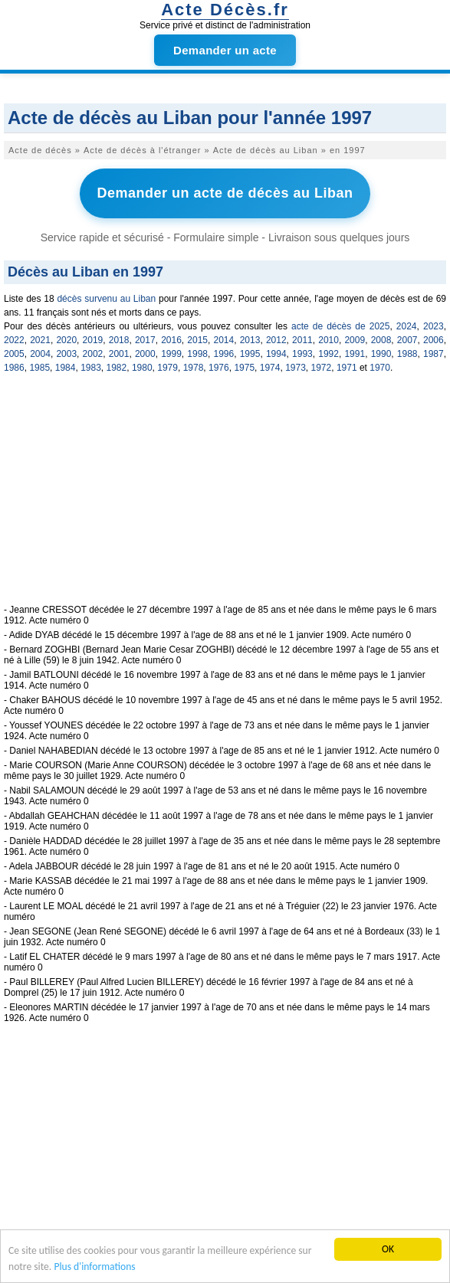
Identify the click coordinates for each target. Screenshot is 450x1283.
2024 (406, 326)
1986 (14, 367)
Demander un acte (225, 50)
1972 (321, 367)
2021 (40, 340)
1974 (270, 367)
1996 (224, 354)
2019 (93, 340)
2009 (354, 340)
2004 (40, 354)
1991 (354, 354)
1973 (295, 367)
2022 (14, 340)
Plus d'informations (94, 1267)
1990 (381, 354)
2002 (93, 354)
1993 (302, 354)
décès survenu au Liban (106, 298)
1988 (407, 354)
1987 (433, 354)
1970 (380, 367)
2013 (250, 340)
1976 (219, 367)
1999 (171, 354)
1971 (347, 367)
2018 (119, 340)
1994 (276, 354)
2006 (433, 340)
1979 (167, 367)
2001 (119, 354)
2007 (407, 340)
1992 (328, 354)
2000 (145, 354)
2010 (328, 340)
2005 (14, 354)
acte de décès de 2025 (340, 326)
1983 (90, 367)
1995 (250, 354)
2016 (171, 340)
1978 (193, 367)
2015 (197, 340)
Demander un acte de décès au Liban (225, 193)
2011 (302, 340)
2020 (66, 340)
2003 (66, 354)
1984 (65, 367)
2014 (224, 340)
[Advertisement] (225, 497)
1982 (117, 367)
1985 (39, 367)
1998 (197, 354)
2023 (433, 326)
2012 (276, 340)
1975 (244, 367)
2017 (145, 340)
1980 (142, 367)
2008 (381, 340)
